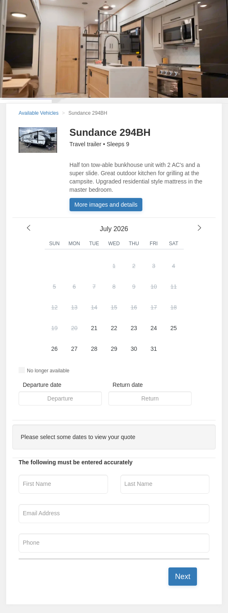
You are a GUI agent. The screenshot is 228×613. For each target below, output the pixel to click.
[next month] (199, 227)
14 (94, 307)
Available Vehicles (39, 113)
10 (154, 286)
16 (134, 307)
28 (94, 348)
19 (54, 328)
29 (114, 348)
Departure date (42, 384)
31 (154, 348)
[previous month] (28, 227)
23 (134, 328)
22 (114, 328)
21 (94, 328)
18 (173, 307)
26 (54, 348)
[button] (114, 308)
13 (74, 307)
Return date (128, 384)
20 (74, 328)
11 (173, 286)
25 (173, 328)
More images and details (106, 204)
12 (54, 307)
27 (74, 348)
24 (154, 328)
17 (154, 307)
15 (114, 307)
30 (134, 348)
